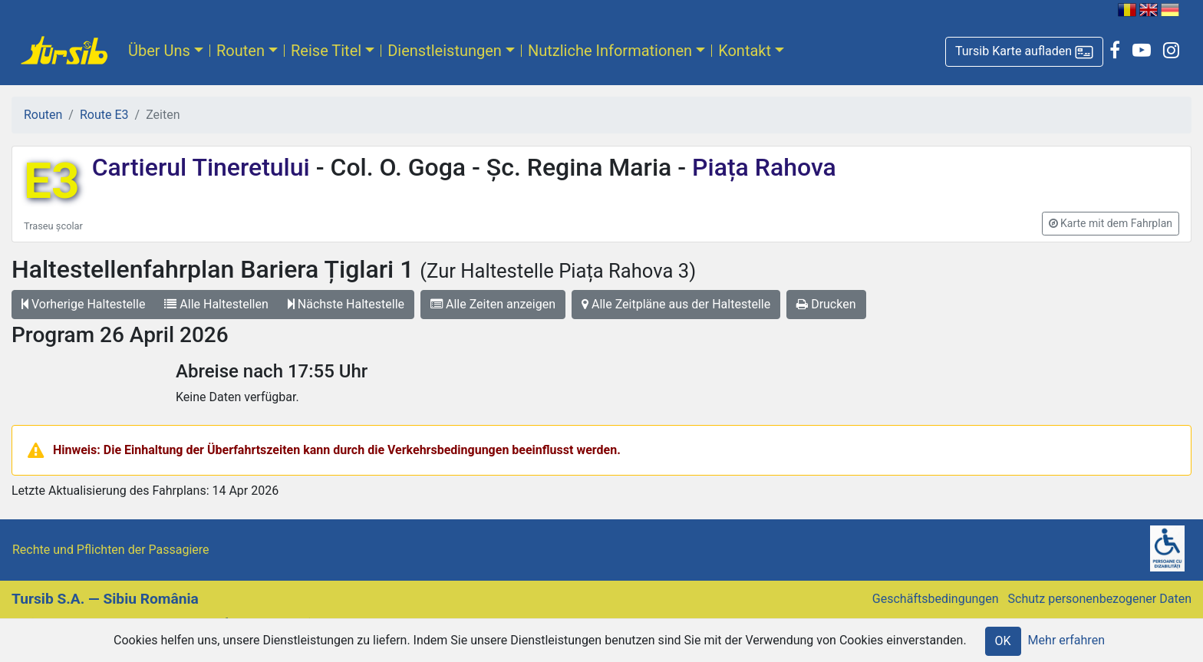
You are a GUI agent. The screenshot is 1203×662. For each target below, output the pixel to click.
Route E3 (104, 114)
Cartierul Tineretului (204, 167)
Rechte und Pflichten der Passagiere (110, 549)
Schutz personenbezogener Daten (1099, 598)
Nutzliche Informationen (610, 50)
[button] (1024, 52)
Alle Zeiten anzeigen (492, 304)
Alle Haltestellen (216, 304)
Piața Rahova (761, 167)
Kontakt (744, 50)
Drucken (825, 304)
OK (1003, 641)
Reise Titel (326, 50)
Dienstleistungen (444, 50)
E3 (52, 181)
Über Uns (159, 50)
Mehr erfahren (1066, 640)
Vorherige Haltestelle (83, 304)
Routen (240, 50)
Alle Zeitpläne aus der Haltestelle (676, 304)
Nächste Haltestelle (346, 304)
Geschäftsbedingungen (935, 598)
